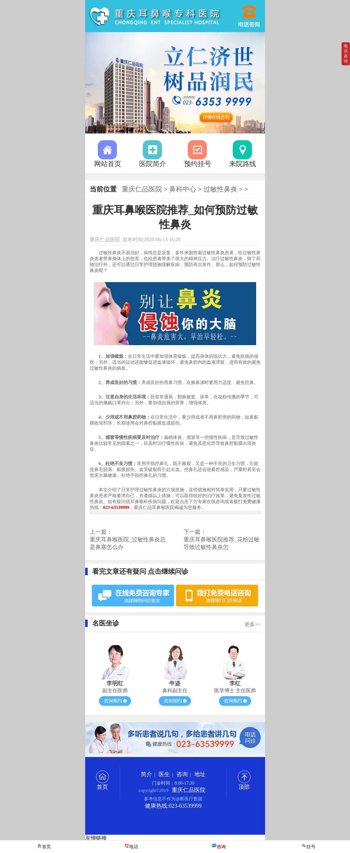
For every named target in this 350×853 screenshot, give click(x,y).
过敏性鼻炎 (220, 189)
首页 (102, 784)
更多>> (252, 624)
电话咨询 (346, 53)
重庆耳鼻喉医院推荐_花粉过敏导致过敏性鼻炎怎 (221, 543)
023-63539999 (249, 13)
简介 (146, 774)
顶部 (244, 784)
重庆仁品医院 (142, 189)
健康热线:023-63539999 (173, 806)
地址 (200, 774)
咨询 (182, 774)
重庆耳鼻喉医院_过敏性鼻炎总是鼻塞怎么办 (128, 543)
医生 (164, 774)
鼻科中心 (182, 189)
